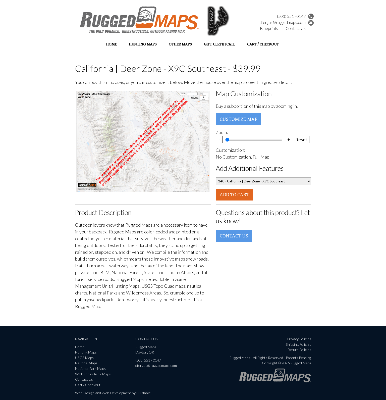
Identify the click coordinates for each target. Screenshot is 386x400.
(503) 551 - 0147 (295, 16)
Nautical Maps (86, 363)
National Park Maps (90, 368)
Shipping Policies (298, 344)
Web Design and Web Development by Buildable (113, 393)
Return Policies (299, 349)
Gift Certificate (219, 43)
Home (111, 43)
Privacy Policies (299, 339)
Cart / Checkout (263, 43)
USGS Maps (84, 358)
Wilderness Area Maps (93, 374)
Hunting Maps (143, 43)
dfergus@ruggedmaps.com (286, 22)
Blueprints (269, 28)
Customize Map (238, 119)
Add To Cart (234, 194)
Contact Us (296, 28)
